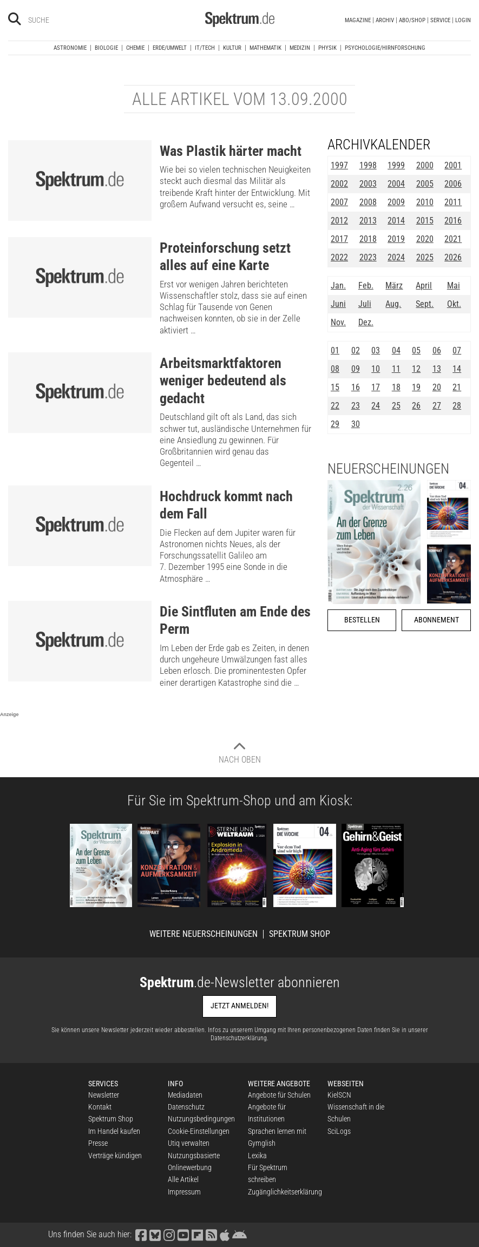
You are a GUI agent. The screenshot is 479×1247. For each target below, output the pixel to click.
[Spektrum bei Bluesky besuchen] (155, 1234)
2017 (339, 239)
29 (335, 424)
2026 (453, 257)
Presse (98, 1143)
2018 (368, 239)
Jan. (338, 285)
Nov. (338, 322)
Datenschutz (186, 1106)
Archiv (385, 20)
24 (375, 406)
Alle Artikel (183, 1179)
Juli (364, 304)
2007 (339, 202)
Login (463, 20)
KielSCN (339, 1095)
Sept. (425, 304)
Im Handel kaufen (114, 1131)
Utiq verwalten (188, 1143)
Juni (338, 304)
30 (355, 424)
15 (335, 387)
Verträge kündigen (115, 1155)
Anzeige (9, 714)
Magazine (358, 20)
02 (355, 350)
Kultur (232, 48)
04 (396, 350)
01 (335, 350)
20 (436, 387)
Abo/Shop (412, 20)
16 (355, 387)
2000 (425, 165)
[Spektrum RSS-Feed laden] (212, 1234)
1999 (396, 165)
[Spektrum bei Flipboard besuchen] (198, 1234)
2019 (396, 239)
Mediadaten (185, 1095)
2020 (425, 239)
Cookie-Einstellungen (198, 1131)
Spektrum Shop (299, 934)
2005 (425, 184)
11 (396, 369)
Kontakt (99, 1106)
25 (396, 406)
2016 (453, 220)
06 (436, 350)
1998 (368, 165)
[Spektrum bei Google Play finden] (239, 1234)
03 (375, 350)
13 (436, 369)
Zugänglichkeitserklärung (285, 1191)
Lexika (257, 1155)
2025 (425, 257)
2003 (368, 184)
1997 (339, 165)
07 (456, 350)
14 (456, 369)
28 (456, 406)
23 (355, 406)
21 (456, 387)
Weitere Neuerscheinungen (203, 934)
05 (416, 350)
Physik (327, 48)
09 (355, 369)
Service (440, 20)
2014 (396, 220)
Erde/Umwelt (170, 48)
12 (416, 369)
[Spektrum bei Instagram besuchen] (169, 1234)
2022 (339, 257)
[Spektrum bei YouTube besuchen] (183, 1234)
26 (416, 406)
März (394, 285)
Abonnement (436, 620)
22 (335, 406)
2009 (396, 202)
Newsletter (103, 1095)
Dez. (365, 322)
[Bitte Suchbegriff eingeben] (67, 20)
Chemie (135, 48)
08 (335, 369)
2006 (453, 184)
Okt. (454, 304)
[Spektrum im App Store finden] (225, 1234)
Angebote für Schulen (279, 1095)
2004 (396, 184)
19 (416, 387)
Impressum (184, 1191)
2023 (368, 257)
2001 (453, 165)
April (424, 285)
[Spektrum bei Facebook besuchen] (141, 1234)
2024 (396, 257)
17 (375, 387)
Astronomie (70, 48)
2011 (453, 202)
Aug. (393, 304)
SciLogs (339, 1131)
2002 (339, 184)
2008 (368, 202)
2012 (339, 220)
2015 (425, 220)
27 (436, 406)
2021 (453, 239)
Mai (453, 285)
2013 (368, 220)
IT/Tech (205, 48)
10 (375, 369)
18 (396, 387)
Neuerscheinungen (388, 469)
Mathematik (265, 48)
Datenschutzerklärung (239, 1038)
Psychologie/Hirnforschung (385, 48)
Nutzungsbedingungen (201, 1118)
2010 (425, 202)
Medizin (300, 48)
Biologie (106, 48)
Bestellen (362, 620)
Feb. (365, 285)
